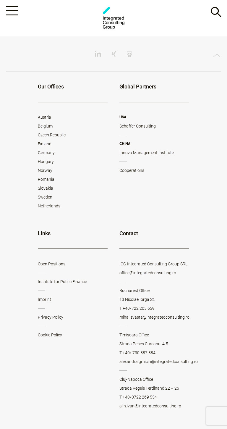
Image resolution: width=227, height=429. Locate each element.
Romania (46, 179)
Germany (46, 152)
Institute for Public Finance (62, 281)
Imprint (44, 299)
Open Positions (51, 264)
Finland (44, 143)
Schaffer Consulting (137, 126)
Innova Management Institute (146, 152)
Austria (44, 117)
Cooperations (131, 170)
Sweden (45, 197)
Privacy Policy (50, 317)
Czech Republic (52, 135)
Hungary (46, 161)
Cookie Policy (50, 335)
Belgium (45, 126)
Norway (45, 170)
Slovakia (45, 188)
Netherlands (49, 206)
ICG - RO (113, 18)
